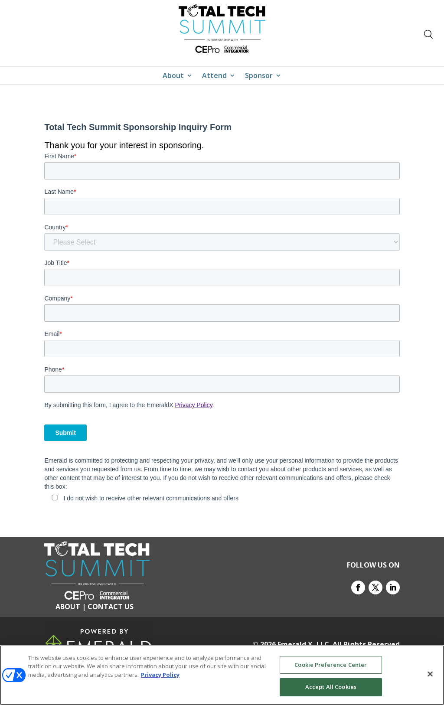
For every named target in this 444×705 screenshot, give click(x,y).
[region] (222, 675)
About (173, 76)
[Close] (430, 673)
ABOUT (68, 606)
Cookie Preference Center (330, 665)
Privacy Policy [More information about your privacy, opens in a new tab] (160, 675)
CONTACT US (111, 606)
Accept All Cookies (330, 687)
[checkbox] (221, 497)
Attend (214, 76)
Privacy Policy (193, 404)
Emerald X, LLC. (304, 644)
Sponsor (259, 76)
